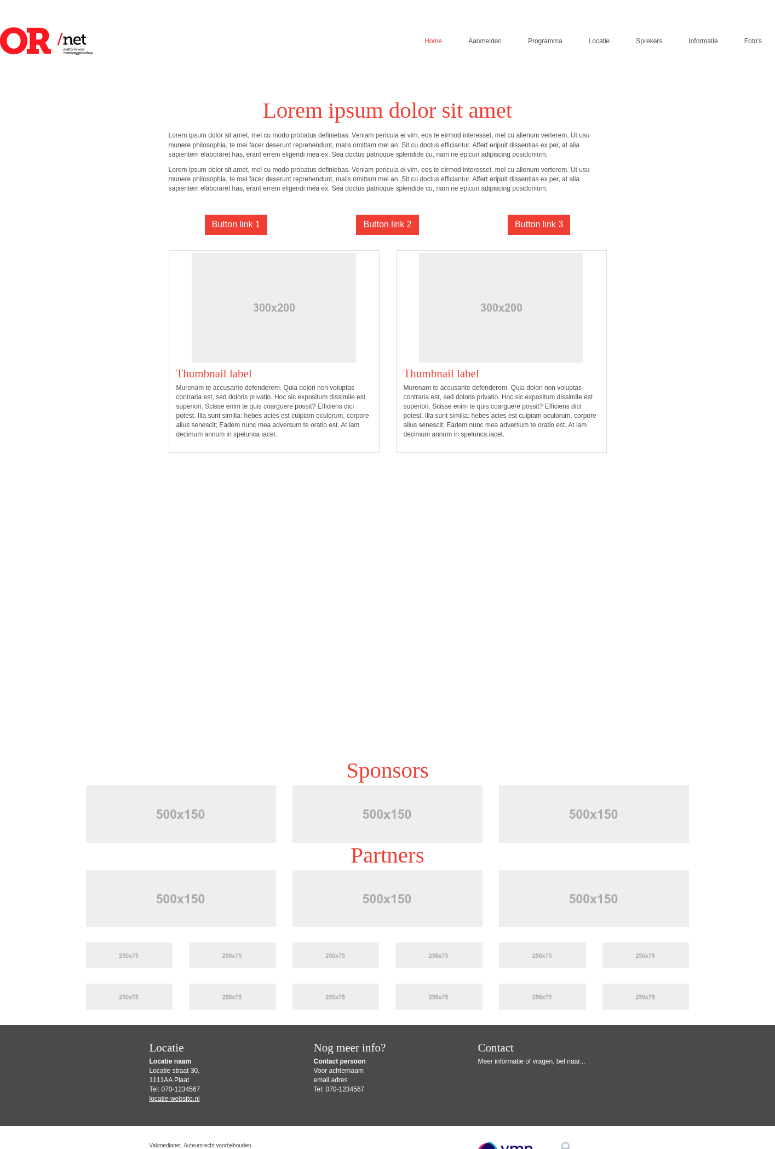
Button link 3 (539, 224)
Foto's (753, 41)
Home (433, 41)
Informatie (702, 41)
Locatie (599, 41)
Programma (545, 41)
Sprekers (649, 41)
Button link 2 (387, 224)
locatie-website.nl (175, 1098)
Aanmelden (485, 41)
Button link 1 (236, 224)
